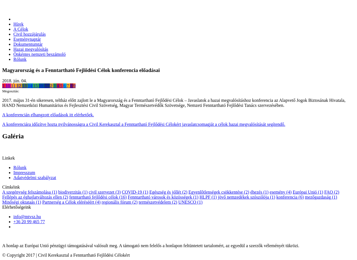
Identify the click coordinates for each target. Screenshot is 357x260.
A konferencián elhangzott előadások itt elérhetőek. (48, 114)
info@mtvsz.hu (27, 216)
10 (8, 85)
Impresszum (24, 172)
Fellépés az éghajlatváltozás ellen (35, 197)
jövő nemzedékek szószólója (246, 197)
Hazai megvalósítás (30, 49)
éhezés (259, 192)
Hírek (18, 24)
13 (25, 85)
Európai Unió (308, 192)
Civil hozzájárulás (29, 34)
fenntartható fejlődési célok (98, 197)
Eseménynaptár (27, 39)
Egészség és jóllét (168, 192)
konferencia (290, 197)
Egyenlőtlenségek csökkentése (219, 192)
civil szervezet (105, 192)
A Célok (20, 29)
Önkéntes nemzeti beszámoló (39, 54)
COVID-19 (135, 192)
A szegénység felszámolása (29, 192)
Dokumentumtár (28, 44)
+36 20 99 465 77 (29, 221)
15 (36, 85)
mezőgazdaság (321, 197)
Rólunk (19, 59)
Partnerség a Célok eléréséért (71, 202)
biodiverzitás (73, 192)
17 (47, 85)
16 (41, 85)
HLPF (208, 197)
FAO (331, 192)
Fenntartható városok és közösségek (163, 197)
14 (30, 85)
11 (13, 85)
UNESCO (190, 202)
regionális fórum (120, 202)
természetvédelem (158, 202)
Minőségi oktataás (21, 202)
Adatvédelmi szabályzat (34, 177)
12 (19, 85)
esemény (281, 192)
